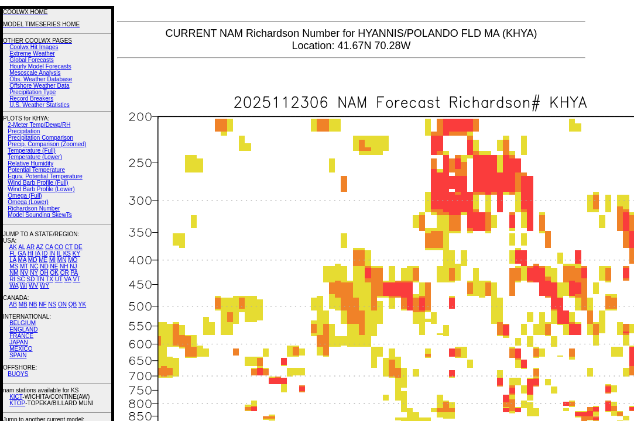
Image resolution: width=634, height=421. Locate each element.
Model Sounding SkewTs (40, 215)
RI (12, 279)
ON (62, 304)
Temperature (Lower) (35, 157)
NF (42, 304)
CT (69, 247)
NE (54, 266)
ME (43, 260)
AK (13, 247)
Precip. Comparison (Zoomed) (47, 144)
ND (44, 266)
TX (49, 279)
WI (23, 285)
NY (34, 273)
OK (54, 273)
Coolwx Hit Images (33, 47)
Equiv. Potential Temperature (45, 176)
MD (32, 260)
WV (33, 285)
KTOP (17, 403)
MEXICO (20, 349)
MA (22, 260)
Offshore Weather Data (39, 85)
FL (12, 253)
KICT (15, 397)
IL (59, 253)
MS (13, 266)
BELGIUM (22, 323)
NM (14, 273)
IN (52, 253)
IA (37, 253)
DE (78, 247)
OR (64, 273)
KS (67, 253)
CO (58, 247)
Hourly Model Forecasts (40, 66)
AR (30, 247)
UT (59, 279)
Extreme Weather (32, 53)
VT (76, 279)
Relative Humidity (30, 163)
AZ (39, 247)
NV (24, 273)
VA (67, 279)
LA (12, 260)
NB (33, 304)
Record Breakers (31, 98)
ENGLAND (23, 329)
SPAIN (17, 355)
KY (76, 253)
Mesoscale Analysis (34, 73)
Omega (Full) (25, 195)
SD (31, 279)
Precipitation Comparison (40, 137)
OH (44, 273)
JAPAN (18, 342)
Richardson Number (34, 208)
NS (52, 304)
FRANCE (21, 336)
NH (64, 266)
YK (82, 304)
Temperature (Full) (32, 150)
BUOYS (18, 374)
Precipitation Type (32, 92)
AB (13, 304)
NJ (73, 266)
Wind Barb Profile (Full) (38, 183)
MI (52, 260)
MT (24, 266)
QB (72, 304)
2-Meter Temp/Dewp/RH (39, 125)
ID (44, 253)
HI (30, 253)
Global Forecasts (31, 60)
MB (23, 304)
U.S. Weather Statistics (39, 105)
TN (40, 279)
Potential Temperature (36, 170)
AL (21, 247)
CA (49, 247)
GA (22, 253)
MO (72, 260)
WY (44, 285)
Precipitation (24, 131)
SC (21, 279)
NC (34, 266)
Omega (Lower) (28, 202)
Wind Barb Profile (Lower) (41, 189)
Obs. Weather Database (40, 79)
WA (13, 285)
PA (74, 273)
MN (62, 260)
